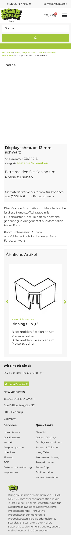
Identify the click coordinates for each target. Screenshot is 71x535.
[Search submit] (35, 38)
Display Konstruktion (33, 52)
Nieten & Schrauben (32, 163)
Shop (17, 52)
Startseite (7, 52)
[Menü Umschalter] (64, 15)
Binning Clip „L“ (25, 324)
